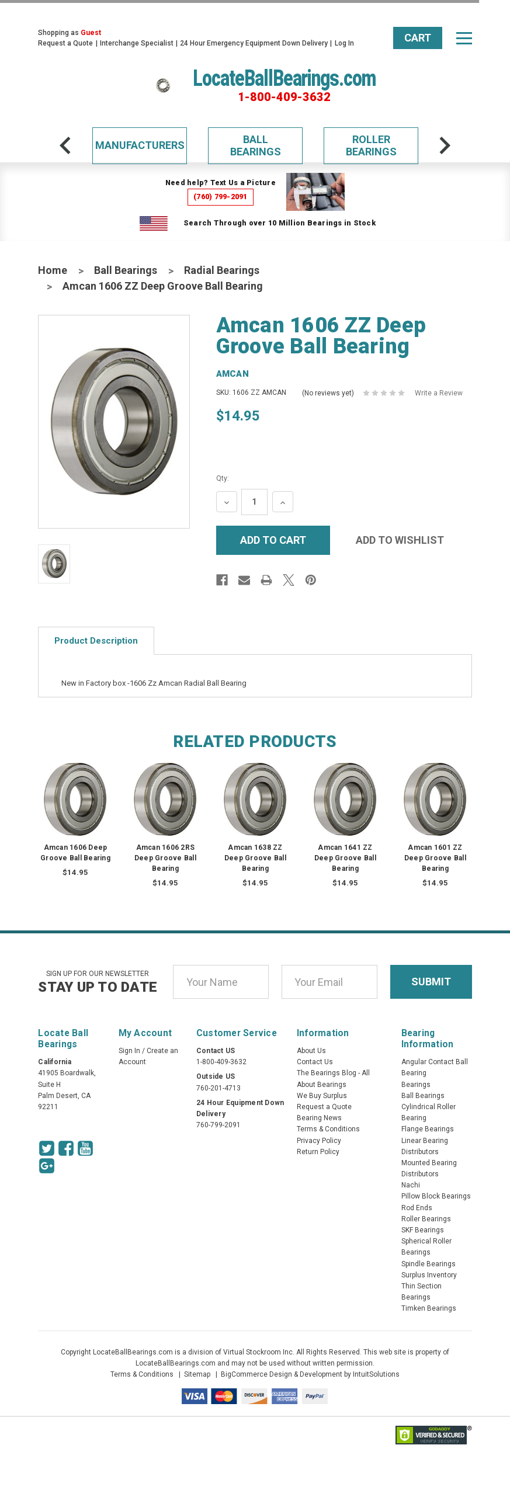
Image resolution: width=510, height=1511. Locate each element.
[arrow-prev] (65, 145)
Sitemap (197, 1374)
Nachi (410, 1185)
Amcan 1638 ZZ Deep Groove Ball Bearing (255, 858)
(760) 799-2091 (220, 196)
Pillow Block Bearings (436, 1196)
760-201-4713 (218, 1088)
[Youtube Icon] (85, 1148)
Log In (344, 43)
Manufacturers (140, 145)
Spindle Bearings (428, 1264)
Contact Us (315, 1062)
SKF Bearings (422, 1230)
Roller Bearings (371, 145)
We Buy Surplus (322, 1096)
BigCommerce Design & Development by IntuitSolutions (310, 1374)
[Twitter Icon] (46, 1148)
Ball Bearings (255, 145)
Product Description (96, 640)
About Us (311, 1051)
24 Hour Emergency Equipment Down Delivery (254, 43)
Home (52, 270)
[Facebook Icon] (66, 1148)
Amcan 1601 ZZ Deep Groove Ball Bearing (435, 858)
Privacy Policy (319, 1141)
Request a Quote (65, 43)
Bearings (416, 1085)
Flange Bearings (427, 1129)
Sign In (129, 1051)
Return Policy (318, 1152)
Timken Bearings (428, 1308)
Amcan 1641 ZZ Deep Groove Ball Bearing (345, 858)
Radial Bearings (221, 270)
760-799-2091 (218, 1125)
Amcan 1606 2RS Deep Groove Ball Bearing (165, 858)
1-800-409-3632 (284, 97)
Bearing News (319, 1118)
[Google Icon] (46, 1166)
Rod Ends (416, 1208)
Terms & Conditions (328, 1129)
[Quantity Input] (254, 502)
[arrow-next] (444, 145)
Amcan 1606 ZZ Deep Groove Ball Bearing (163, 286)
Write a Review (439, 393)
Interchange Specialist (137, 43)
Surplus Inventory (429, 1275)
